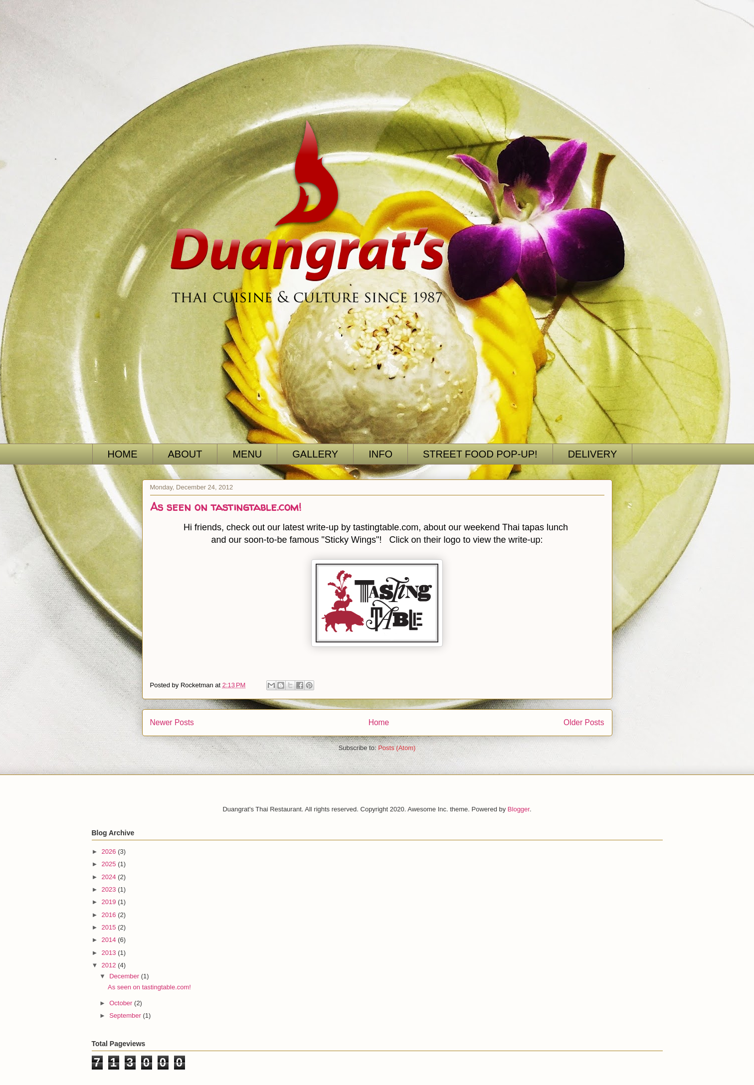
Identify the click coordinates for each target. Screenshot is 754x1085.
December (125, 976)
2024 (110, 877)
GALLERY (315, 454)
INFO (380, 454)
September (126, 1015)
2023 (110, 889)
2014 (110, 939)
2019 (110, 902)
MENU (247, 454)
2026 (110, 851)
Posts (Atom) (396, 748)
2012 (110, 965)
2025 (110, 864)
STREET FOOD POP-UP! (480, 454)
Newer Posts (172, 722)
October (121, 1003)
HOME (123, 454)
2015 (110, 927)
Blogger (519, 809)
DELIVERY (592, 454)
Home (379, 722)
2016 (110, 915)
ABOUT (185, 454)
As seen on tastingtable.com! (225, 506)
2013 (110, 952)
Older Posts (584, 722)
